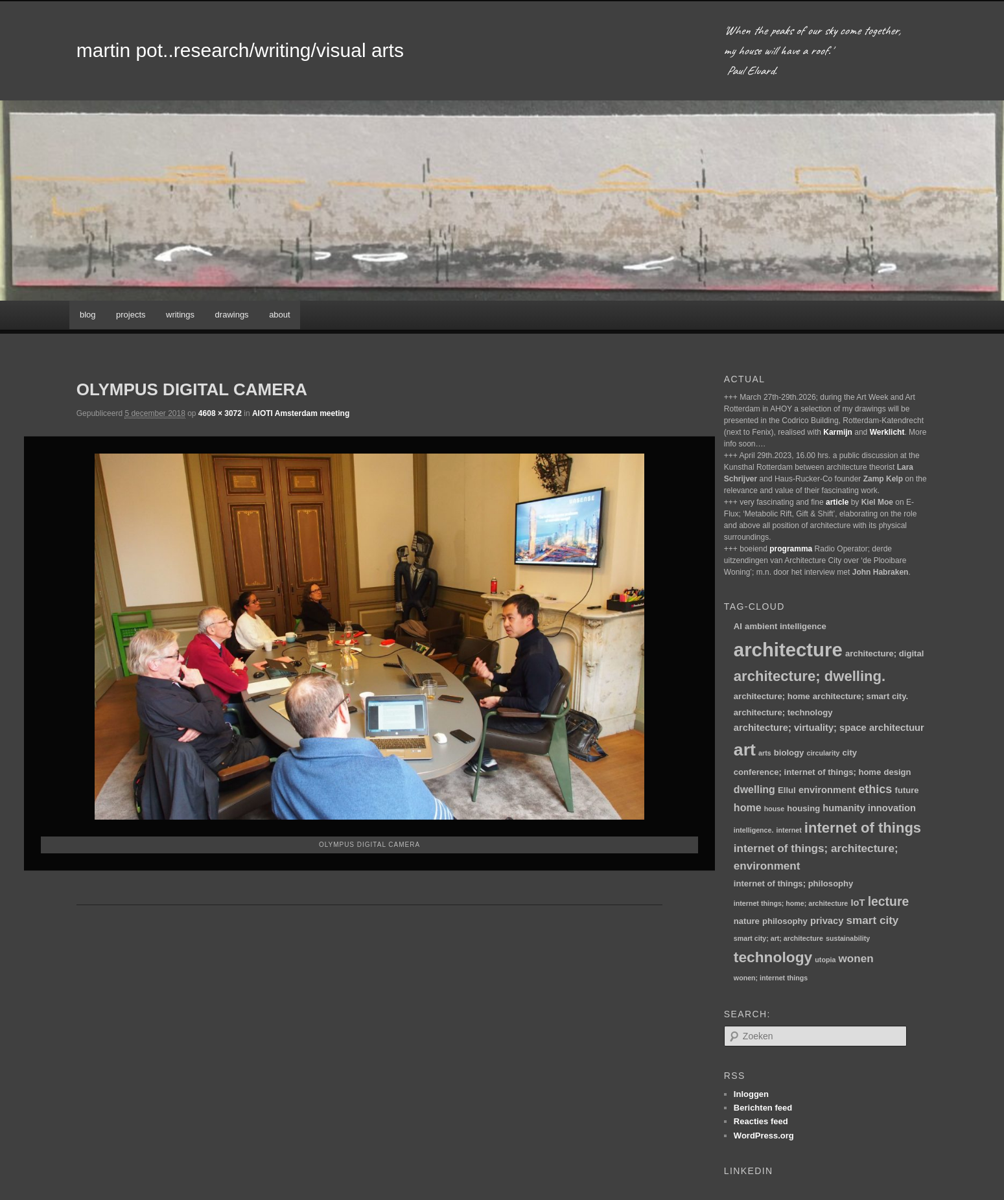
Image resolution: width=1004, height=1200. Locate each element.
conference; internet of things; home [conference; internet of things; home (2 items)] (807, 772)
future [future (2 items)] (907, 790)
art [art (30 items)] (745, 749)
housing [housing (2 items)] (803, 808)
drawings (232, 314)
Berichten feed (763, 1108)
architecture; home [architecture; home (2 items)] (772, 696)
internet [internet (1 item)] (789, 830)
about (279, 314)
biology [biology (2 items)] (789, 752)
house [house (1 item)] (774, 809)
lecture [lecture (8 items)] (888, 901)
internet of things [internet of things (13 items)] (862, 828)
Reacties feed (761, 1121)
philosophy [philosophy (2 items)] (785, 921)
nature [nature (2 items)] (747, 921)
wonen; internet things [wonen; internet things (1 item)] (771, 978)
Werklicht (887, 432)
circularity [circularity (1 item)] (822, 753)
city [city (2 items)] (850, 752)
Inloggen (751, 1094)
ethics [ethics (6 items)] (875, 789)
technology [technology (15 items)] (773, 957)
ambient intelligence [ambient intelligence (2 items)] (785, 626)
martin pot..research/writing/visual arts (240, 50)
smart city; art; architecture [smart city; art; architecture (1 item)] (778, 938)
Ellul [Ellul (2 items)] (787, 790)
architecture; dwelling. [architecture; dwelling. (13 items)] (809, 676)
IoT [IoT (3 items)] (857, 902)
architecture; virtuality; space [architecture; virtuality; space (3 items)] (800, 727)
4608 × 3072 (220, 413)
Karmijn (837, 432)
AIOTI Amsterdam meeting (300, 413)
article (837, 502)
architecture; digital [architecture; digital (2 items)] (884, 653)
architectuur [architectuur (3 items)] (896, 727)
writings (180, 314)
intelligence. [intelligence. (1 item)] (754, 830)
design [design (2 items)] (897, 772)
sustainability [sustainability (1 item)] (848, 938)
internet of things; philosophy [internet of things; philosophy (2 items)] (794, 883)
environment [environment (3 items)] (827, 790)
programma (790, 548)
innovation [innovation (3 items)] (892, 808)
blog (88, 314)
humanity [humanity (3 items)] (844, 808)
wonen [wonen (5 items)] (856, 958)
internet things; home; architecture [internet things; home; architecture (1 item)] (791, 903)
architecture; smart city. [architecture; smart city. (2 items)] (860, 696)
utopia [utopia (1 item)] (825, 959)
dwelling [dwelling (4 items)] (754, 789)
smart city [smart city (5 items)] (872, 920)
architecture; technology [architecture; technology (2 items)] (783, 712)
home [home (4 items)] (748, 807)
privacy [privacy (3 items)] (826, 921)
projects (131, 314)
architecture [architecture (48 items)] (788, 649)
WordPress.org (764, 1135)
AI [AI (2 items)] (738, 626)
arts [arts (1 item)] (764, 753)
